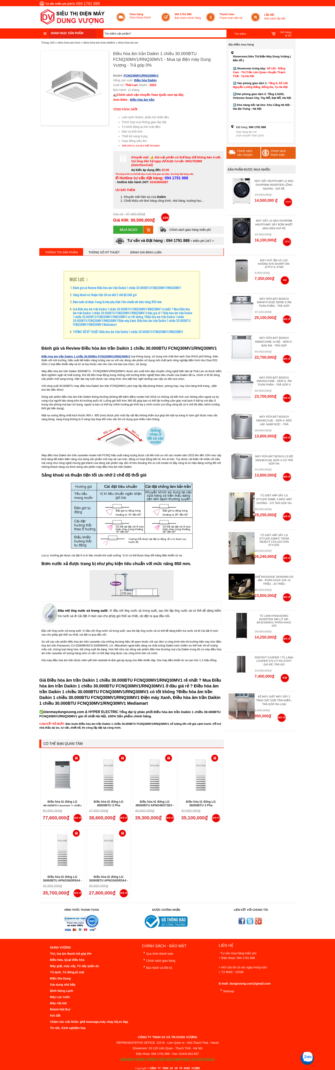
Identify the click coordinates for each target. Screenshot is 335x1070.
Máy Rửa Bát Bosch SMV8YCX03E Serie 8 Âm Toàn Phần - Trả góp (274, 302)
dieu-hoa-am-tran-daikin (99, 42)
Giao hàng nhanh (140, 16)
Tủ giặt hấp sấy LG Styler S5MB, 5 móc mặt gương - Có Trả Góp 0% (274, 499)
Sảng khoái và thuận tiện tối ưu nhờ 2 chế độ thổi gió (105, 294)
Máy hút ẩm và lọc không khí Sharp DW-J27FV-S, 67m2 (274, 264)
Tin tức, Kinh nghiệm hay (68, 1028)
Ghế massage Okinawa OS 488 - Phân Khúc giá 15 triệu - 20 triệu (274, 580)
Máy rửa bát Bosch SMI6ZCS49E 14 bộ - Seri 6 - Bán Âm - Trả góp (274, 341)
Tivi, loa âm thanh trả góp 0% (70, 953)
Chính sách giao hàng (158, 959)
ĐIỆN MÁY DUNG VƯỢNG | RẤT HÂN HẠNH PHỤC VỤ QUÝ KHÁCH (167, 1059)
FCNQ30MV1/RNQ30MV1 (141, 75)
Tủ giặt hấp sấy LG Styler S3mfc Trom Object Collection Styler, (274, 540)
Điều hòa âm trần (142, 99)
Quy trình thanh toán (157, 952)
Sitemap (226, 990)
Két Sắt (55, 1015)
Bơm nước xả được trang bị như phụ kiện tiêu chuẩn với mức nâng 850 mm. (117, 301)
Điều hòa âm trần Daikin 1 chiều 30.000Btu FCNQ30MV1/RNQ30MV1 (85, 356)
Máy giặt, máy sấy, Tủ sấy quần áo (74, 966)
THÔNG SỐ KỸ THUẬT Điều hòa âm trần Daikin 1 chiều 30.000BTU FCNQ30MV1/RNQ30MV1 (128, 331)
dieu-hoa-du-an (128, 42)
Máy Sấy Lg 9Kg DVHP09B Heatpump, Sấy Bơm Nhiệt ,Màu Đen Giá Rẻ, (274, 224)
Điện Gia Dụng (60, 978)
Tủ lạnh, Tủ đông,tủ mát (67, 972)
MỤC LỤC (77, 279)
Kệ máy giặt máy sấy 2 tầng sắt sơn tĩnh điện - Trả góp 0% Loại (274, 700)
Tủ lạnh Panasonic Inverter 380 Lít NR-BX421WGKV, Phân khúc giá (274, 620)
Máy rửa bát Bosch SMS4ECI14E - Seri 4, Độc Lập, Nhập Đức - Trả (274, 420)
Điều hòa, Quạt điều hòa (67, 960)
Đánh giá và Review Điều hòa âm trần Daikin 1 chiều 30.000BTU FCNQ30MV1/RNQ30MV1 (127, 287)
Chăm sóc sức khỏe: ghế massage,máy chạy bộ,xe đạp (89, 1021)
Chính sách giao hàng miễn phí (185, 229)
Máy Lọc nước (60, 997)
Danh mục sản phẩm (67, 33)
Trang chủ (47, 42)
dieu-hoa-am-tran (69, 42)
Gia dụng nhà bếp (62, 984)
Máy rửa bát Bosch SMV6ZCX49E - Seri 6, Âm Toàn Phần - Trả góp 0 (274, 381)
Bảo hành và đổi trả (157, 967)
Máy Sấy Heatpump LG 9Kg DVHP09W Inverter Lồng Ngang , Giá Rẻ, (274, 184)
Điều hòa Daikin (145, 80)
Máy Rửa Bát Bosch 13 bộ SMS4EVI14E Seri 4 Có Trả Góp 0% (274, 460)
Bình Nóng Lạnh (61, 991)
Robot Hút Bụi (60, 1009)
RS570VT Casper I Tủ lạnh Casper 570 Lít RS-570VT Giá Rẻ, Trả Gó (274, 661)
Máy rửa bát (58, 1003)
